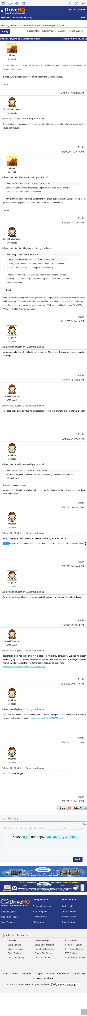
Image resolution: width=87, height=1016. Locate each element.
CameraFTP (78, 974)
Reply (5, 32)
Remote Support (75, 32)
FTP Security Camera (75, 958)
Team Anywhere (8, 923)
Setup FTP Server (73, 946)
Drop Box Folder (42, 958)
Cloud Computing (16, 958)
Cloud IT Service (9, 913)
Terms (14, 974)
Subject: (4, 40)
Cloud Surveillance (9, 918)
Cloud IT (12, 942)
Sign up (81, 9)
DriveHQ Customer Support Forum (17, 26)
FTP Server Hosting (74, 950)
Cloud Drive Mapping (44, 946)
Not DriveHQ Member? (62, 838)
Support (39, 974)
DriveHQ (25, 985)
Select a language (64, 985)
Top (85, 825)
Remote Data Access (44, 950)
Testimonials (63, 974)
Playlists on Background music (50, 26)
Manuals (62, 32)
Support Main (33, 32)
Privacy (50, 974)
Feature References (18, 936)
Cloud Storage (14, 946)
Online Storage (42, 942)
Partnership (26, 974)
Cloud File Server (16, 950)
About (5, 974)
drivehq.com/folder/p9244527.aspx (48, 719)
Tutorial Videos (49, 32)
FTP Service (71, 942)
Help (83, 18)
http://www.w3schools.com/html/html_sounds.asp (23, 667)
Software (18, 18)
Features (6, 18)
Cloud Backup (14, 954)
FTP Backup (71, 954)
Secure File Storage (44, 954)
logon (26, 838)
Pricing (28, 18)
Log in (71, 9)
